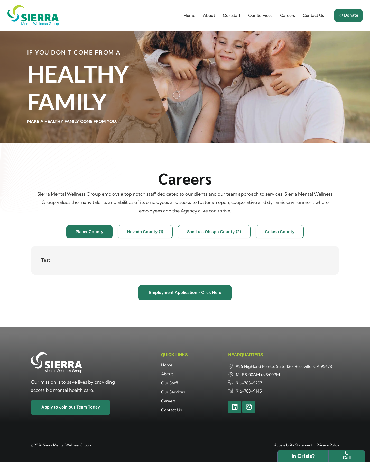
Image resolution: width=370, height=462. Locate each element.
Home (189, 15)
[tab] (89, 231)
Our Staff (231, 15)
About (209, 15)
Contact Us (313, 15)
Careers (287, 15)
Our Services (260, 15)
